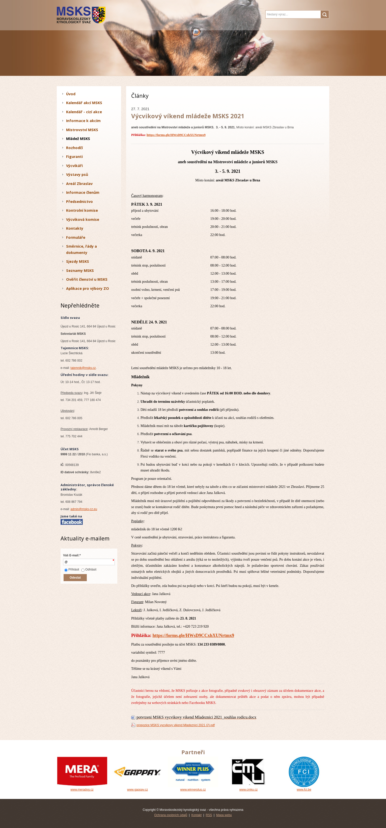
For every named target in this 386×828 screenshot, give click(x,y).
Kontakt (196, 815)
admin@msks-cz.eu (83, 509)
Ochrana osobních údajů (170, 815)
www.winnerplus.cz (193, 787)
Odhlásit (88, 569)
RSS (209, 815)
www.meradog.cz (82, 787)
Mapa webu (224, 815)
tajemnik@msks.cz (83, 368)
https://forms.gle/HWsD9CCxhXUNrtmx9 (176, 135)
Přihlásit (71, 569)
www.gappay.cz (137, 787)
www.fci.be (304, 787)
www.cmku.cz (248, 787)
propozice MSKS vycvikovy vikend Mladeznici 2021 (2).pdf (175, 725)
